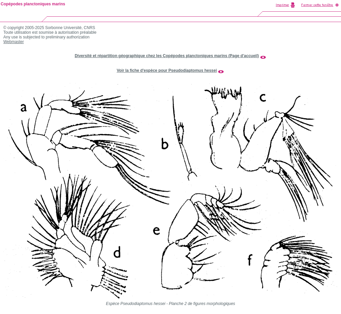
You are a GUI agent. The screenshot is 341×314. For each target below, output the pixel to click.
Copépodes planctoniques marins (33, 4)
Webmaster (13, 41)
